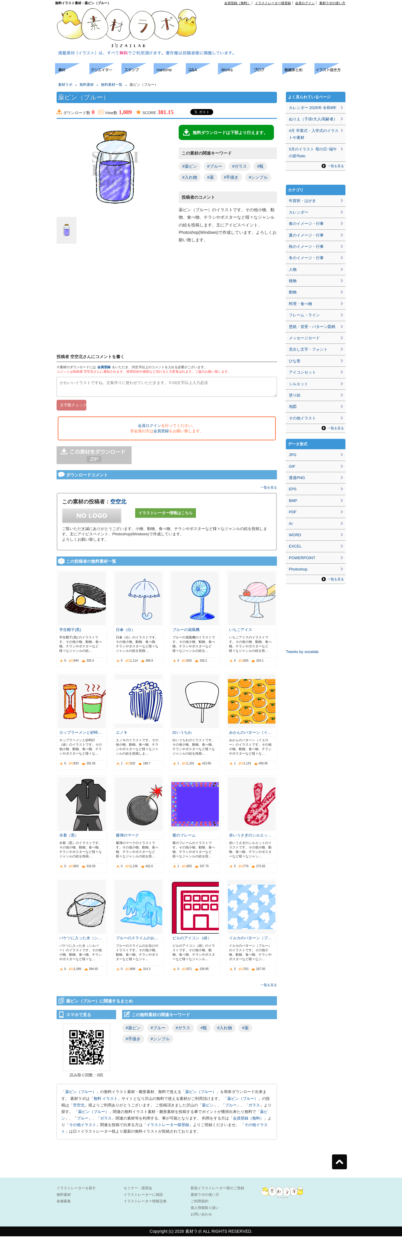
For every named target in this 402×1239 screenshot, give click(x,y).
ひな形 (294, 361)
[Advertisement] (277, 18)
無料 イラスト (106, 1101)
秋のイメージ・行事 (306, 246)
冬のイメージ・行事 (306, 258)
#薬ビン (189, 166)
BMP (293, 500)
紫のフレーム (184, 838)
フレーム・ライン (304, 315)
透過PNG (297, 477)
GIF (292, 466)
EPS (293, 489)
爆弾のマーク (127, 838)
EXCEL (295, 546)
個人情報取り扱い (205, 1210)
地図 (293, 406)
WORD (295, 535)
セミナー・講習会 (138, 1191)
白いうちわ (182, 735)
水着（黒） (69, 838)
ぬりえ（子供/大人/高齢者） (313, 119)
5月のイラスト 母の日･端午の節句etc (313, 152)
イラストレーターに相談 (143, 1197)
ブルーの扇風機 (186, 632)
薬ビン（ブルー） (80, 1094)
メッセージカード (304, 338)
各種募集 (64, 1204)
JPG (292, 455)
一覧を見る (269, 490)
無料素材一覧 (111, 85)
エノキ (121, 735)
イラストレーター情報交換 (145, 1204)
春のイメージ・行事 (306, 223)
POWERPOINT (302, 558)
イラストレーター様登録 (273, 3)
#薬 (210, 177)
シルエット (298, 384)
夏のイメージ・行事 (306, 235)
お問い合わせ (201, 1217)
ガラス (254, 1108)
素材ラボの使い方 (332, 3)
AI (290, 523)
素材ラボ (65, 85)
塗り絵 (294, 395)
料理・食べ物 (300, 303)
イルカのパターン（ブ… (250, 940)
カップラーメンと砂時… (80, 735)
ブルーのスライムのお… (137, 940)
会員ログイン (305, 3)
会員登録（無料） (237, 3)
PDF (293, 512)
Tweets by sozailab (302, 651)
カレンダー (298, 212)
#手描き (231, 177)
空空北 (118, 504)
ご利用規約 (199, 1204)
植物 (293, 281)
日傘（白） (125, 632)
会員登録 (103, 367)
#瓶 (260, 166)
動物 (293, 292)
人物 (293, 269)
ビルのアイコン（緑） (191, 940)
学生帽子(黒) (70, 632)
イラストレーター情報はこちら (165, 515)
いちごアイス (240, 632)
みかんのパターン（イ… (250, 735)
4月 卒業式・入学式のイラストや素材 (314, 134)
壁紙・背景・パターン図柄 (312, 326)
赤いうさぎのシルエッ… (250, 838)
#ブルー (214, 166)
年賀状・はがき (302, 200)
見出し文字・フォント (308, 349)
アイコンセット (302, 372)
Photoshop (298, 569)
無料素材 (87, 85)
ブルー (231, 1108)
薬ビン (208, 1108)
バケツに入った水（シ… (80, 940)
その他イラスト (82, 1127)
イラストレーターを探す (76, 1191)
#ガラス (239, 166)
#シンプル (258, 177)
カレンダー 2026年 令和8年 (312, 107)
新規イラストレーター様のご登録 (217, 1191)
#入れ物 (189, 177)
